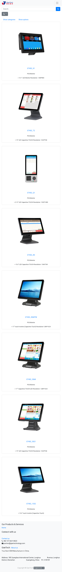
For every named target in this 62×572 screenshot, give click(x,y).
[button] (5, 14)
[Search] (58, 9)
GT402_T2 (31, 130)
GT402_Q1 (31, 193)
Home (4, 528)
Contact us (5, 538)
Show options (23, 20)
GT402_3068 (31, 379)
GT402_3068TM (31, 317)
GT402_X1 (31, 68)
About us (14, 548)
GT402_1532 (31, 504)
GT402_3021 (31, 441)
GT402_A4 (31, 255)
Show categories (9, 20)
